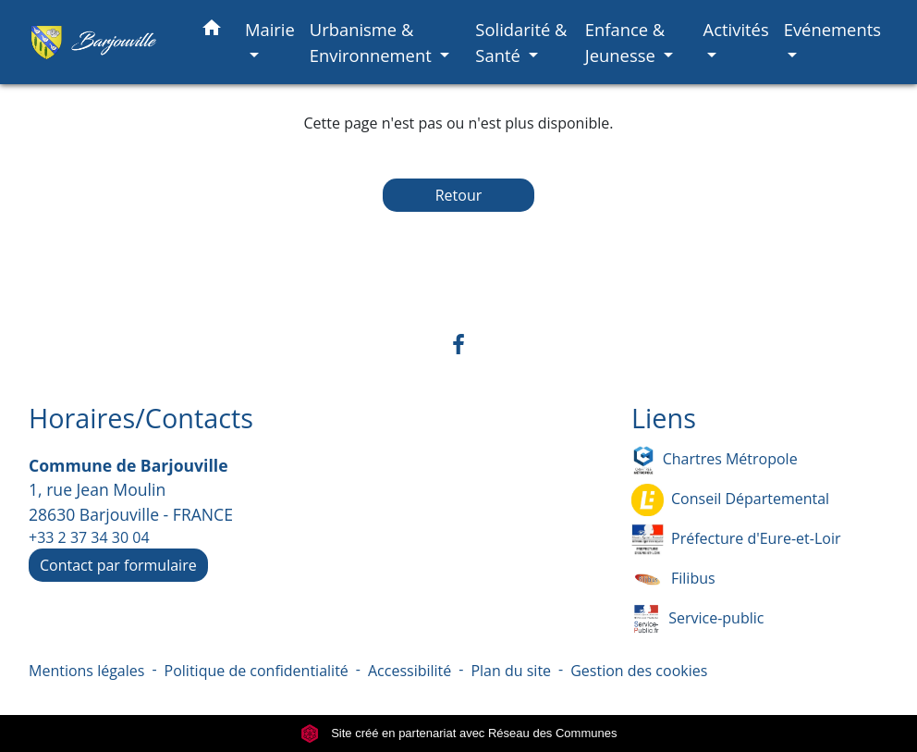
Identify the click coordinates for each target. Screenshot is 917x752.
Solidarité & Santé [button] (521, 42)
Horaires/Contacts (141, 418)
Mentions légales (86, 670)
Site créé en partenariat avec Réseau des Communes (458, 733)
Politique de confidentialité (256, 670)
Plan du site (511, 670)
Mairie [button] (270, 29)
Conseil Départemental (730, 500)
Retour (459, 195)
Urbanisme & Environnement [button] (373, 42)
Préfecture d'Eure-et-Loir (735, 540)
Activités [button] (736, 29)
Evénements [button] (832, 29)
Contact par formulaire (118, 565)
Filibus (673, 579)
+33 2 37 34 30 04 (89, 537)
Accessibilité (409, 670)
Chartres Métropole (714, 460)
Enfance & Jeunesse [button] (625, 42)
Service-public (697, 619)
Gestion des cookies (638, 670)
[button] (212, 31)
